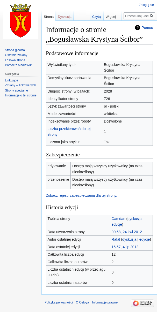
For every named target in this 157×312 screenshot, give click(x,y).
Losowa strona (15, 60)
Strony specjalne (16, 90)
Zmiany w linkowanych (20, 85)
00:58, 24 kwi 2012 (127, 232)
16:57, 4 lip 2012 (125, 247)
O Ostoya (82, 302)
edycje (117, 224)
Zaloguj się (146, 5)
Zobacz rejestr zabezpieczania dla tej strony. (81, 195)
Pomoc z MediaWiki (18, 65)
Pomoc (147, 28)
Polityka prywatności (59, 302)
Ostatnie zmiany (16, 55)
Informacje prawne (105, 302)
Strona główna (15, 50)
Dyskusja (65, 17)
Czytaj (93, 17)
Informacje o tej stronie (20, 95)
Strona (49, 17)
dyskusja (134, 219)
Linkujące (11, 80)
